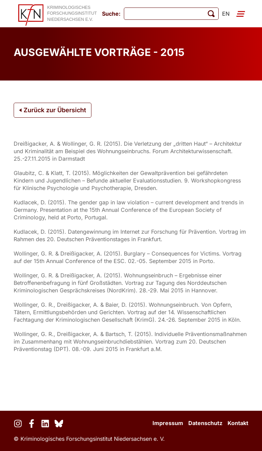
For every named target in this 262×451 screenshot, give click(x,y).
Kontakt (238, 423)
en (226, 13)
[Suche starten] (211, 13)
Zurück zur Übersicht (52, 110)
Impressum (167, 423)
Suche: (111, 13)
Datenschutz (205, 423)
